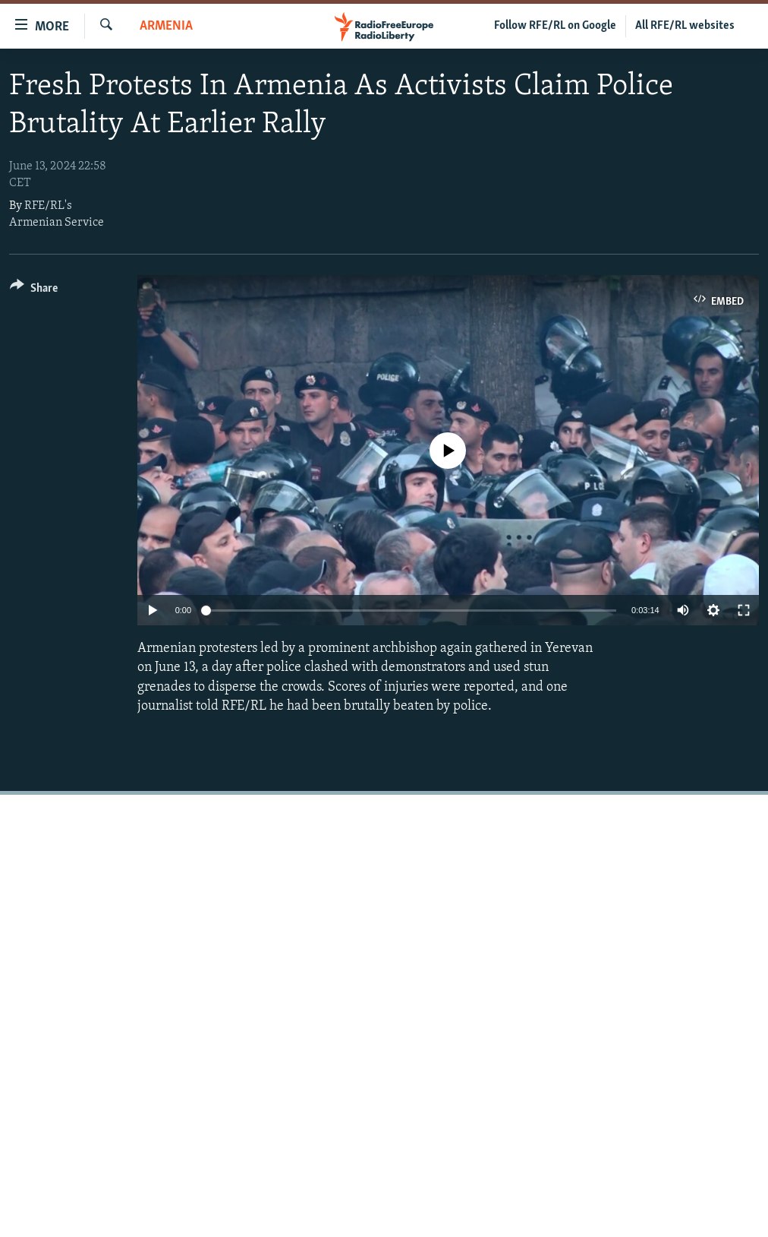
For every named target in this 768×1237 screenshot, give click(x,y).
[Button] (34, 290)
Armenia (166, 26)
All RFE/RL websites (685, 26)
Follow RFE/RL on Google (555, 26)
